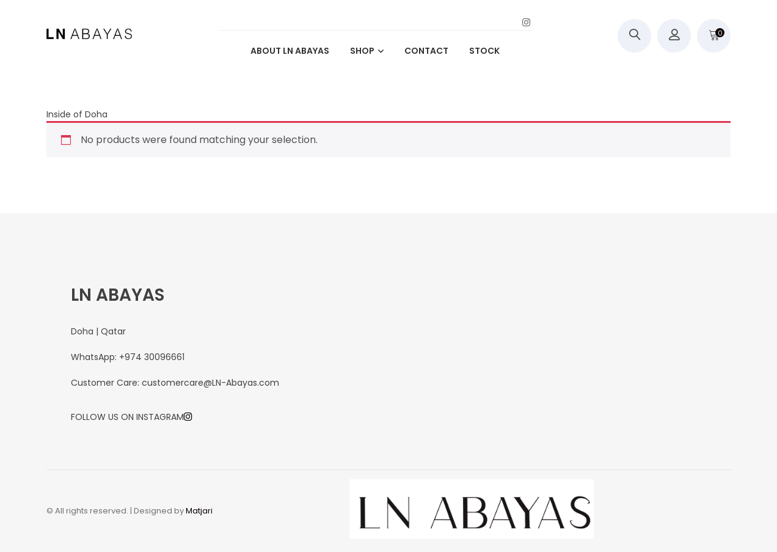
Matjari (199, 511)
